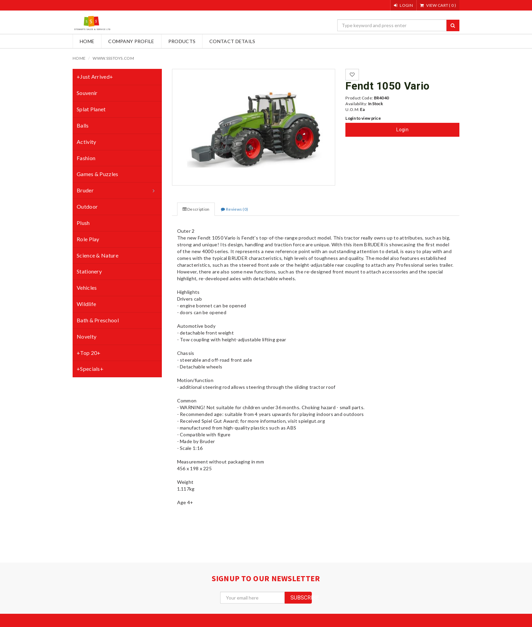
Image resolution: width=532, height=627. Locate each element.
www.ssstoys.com (113, 58)
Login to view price (363, 118)
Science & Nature (97, 255)
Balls (83, 125)
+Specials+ (90, 368)
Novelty (86, 336)
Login (402, 129)
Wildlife (86, 304)
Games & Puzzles (97, 174)
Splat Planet (91, 109)
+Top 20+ (88, 352)
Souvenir (87, 93)
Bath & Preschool (98, 320)
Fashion (86, 158)
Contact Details (232, 41)
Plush (83, 223)
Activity (86, 141)
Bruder (85, 190)
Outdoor (87, 206)
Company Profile (131, 41)
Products (181, 41)
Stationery (89, 271)
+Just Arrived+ (95, 76)
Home (87, 41)
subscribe (301, 597)
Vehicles (87, 287)
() (438, 5)
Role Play (88, 239)
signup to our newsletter (266, 578)
